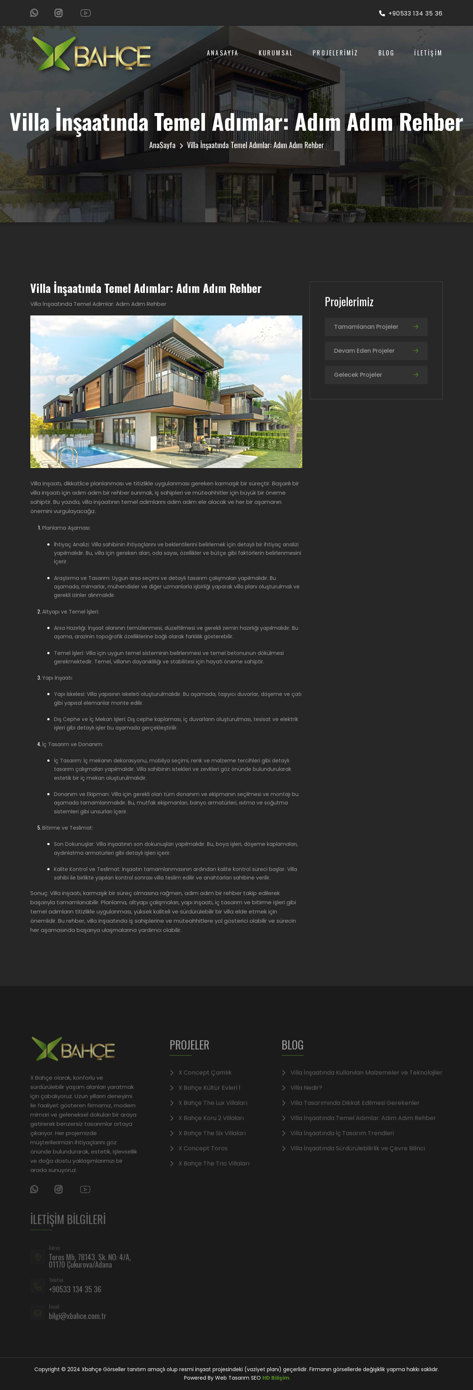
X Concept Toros (203, 1156)
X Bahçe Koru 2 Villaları (211, 1126)
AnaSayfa (223, 52)
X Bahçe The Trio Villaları (213, 1171)
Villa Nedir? (306, 1096)
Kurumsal (276, 52)
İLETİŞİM (428, 52)
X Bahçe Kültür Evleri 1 (209, 1096)
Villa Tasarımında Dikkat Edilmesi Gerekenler (355, 1111)
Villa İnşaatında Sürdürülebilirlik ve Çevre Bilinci (357, 1156)
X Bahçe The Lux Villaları (212, 1111)
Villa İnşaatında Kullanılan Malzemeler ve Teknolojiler (366, 1080)
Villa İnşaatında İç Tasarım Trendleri (342, 1141)
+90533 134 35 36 (411, 13)
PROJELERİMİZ (335, 52)
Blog (386, 52)
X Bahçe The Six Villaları (212, 1141)
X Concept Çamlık (205, 1080)
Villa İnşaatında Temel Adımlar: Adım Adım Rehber (363, 1126)
